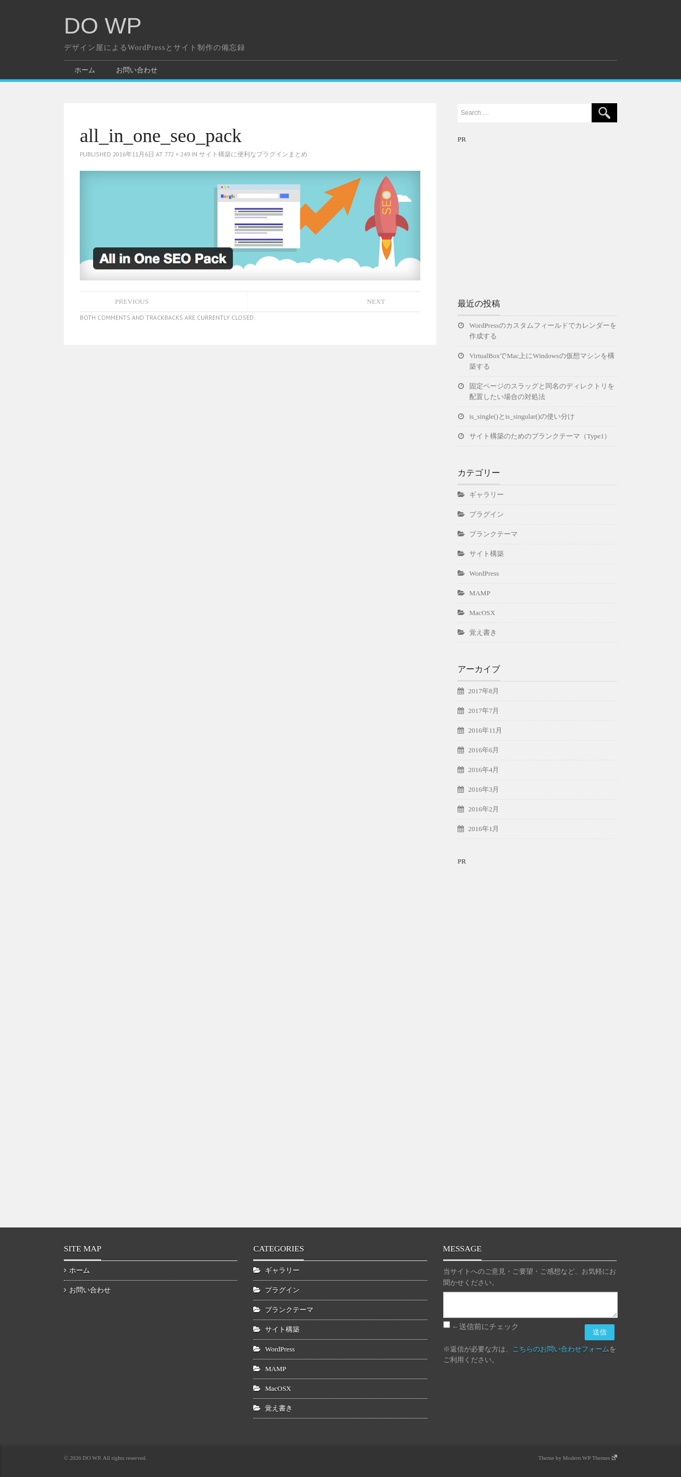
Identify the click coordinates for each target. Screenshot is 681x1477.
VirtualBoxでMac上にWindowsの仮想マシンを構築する (541, 361)
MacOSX (482, 613)
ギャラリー (486, 495)
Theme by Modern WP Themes (577, 1458)
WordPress (484, 573)
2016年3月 (483, 789)
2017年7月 (483, 711)
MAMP (480, 593)
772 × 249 (177, 154)
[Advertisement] (537, 211)
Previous (131, 301)
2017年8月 (483, 691)
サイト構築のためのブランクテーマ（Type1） (540, 436)
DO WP (103, 25)
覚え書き (483, 632)
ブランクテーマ (493, 534)
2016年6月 (483, 750)
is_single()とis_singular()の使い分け (522, 416)
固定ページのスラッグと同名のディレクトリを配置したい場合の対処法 (541, 391)
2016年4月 (483, 770)
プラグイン (486, 514)
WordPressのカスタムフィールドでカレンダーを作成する (543, 330)
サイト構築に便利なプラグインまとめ (253, 154)
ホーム (84, 69)
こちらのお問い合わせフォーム (560, 1349)
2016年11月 (485, 730)
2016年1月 (483, 829)
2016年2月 (483, 809)
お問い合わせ (136, 69)
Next (376, 301)
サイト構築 (486, 554)
